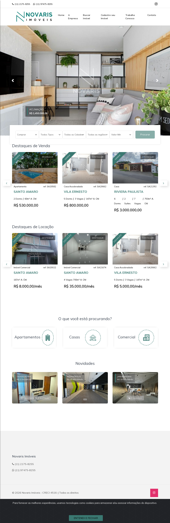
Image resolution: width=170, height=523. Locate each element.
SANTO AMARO (26, 194)
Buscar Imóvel (86, 17)
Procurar (145, 134)
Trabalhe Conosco (130, 17)
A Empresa (73, 17)
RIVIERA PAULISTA (128, 194)
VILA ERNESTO (75, 194)
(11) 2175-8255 (21, 4)
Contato (151, 15)
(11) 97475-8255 (43, 4)
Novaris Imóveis (31, 492)
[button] (12, 80)
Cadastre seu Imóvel (108, 17)
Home (61, 15)
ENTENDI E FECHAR (86, 518)
